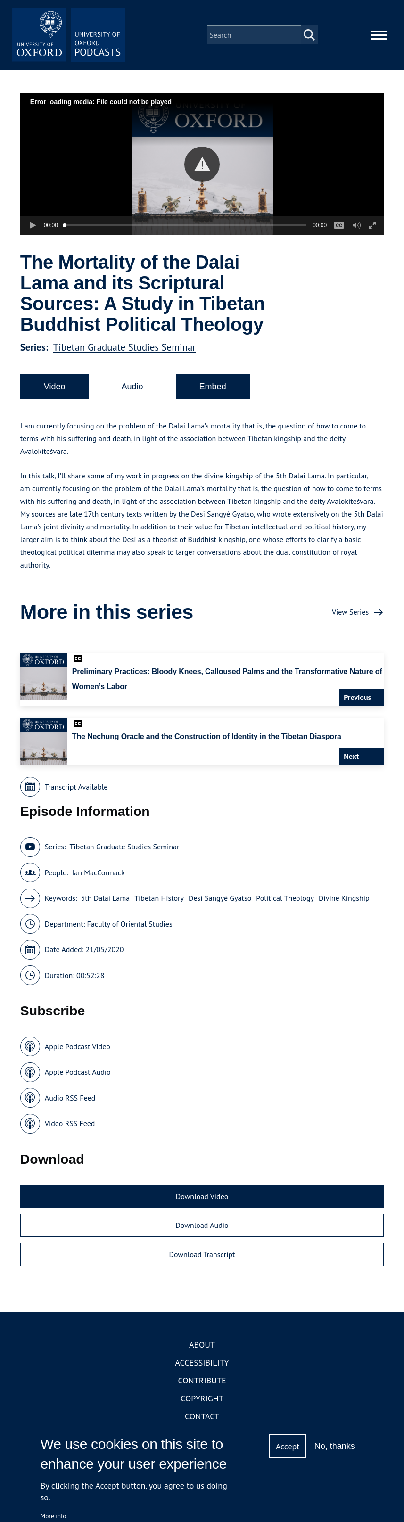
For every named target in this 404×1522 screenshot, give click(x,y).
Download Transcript (202, 1254)
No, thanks (334, 1446)
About (202, 1344)
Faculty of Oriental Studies (129, 924)
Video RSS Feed (70, 1123)
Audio (132, 386)
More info (53, 1516)
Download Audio (201, 1225)
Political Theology (285, 898)
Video (55, 386)
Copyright (202, 1398)
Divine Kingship (344, 898)
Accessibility (202, 1362)
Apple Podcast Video (77, 1046)
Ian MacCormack (98, 872)
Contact (202, 1416)
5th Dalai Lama (105, 898)
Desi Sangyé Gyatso (220, 898)
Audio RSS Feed (70, 1097)
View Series (350, 612)
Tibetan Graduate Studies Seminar (124, 347)
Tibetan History (159, 898)
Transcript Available (76, 786)
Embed (212, 386)
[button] (202, 164)
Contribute (202, 1380)
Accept (288, 1446)
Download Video (202, 1196)
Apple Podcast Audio (78, 1072)
